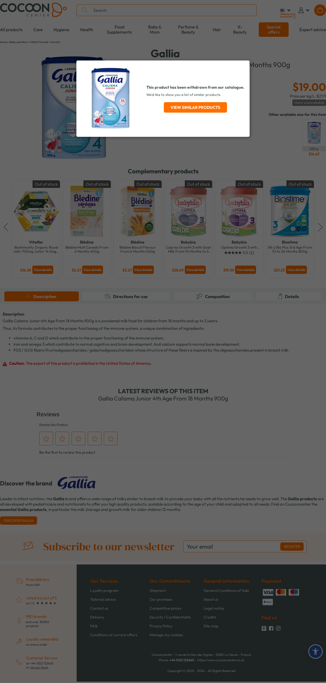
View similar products (195, 107)
